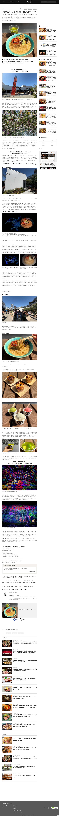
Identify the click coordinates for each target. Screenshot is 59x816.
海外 (52, 140)
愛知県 (52, 145)
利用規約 (14, 808)
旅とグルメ (30, 8)
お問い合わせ (15, 805)
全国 (43, 140)
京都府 (43, 145)
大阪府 (52, 142)
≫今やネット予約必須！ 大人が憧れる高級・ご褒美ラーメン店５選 (14, 589)
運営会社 (14, 807)
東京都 (43, 142)
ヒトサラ (41, 148)
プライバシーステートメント (18, 812)
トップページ (4, 805)
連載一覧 (3, 807)
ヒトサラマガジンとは (11, 1)
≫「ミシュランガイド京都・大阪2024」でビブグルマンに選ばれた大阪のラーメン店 (17, 580)
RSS (17, 1)
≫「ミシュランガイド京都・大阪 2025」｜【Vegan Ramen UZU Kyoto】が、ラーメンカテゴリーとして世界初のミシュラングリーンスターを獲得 (19, 577)
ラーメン (25, 8)
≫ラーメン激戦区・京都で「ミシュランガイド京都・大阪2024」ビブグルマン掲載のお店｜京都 (19, 583)
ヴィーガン (34, 8)
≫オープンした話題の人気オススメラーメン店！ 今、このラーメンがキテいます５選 (17, 586)
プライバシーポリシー (17, 810)
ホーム (3, 4)
